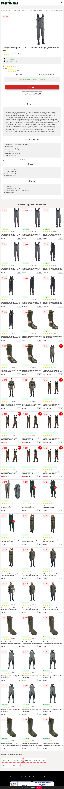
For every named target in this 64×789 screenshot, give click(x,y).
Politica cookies (48, 777)
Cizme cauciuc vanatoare (19, 10)
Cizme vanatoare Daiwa (35, 10)
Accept (39, 787)
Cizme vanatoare (5, 10)
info (19, 238)
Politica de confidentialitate (32, 777)
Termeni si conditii (16, 777)
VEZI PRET (32, 87)
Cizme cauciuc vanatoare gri (12, 760)
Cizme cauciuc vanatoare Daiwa (54, 10)
